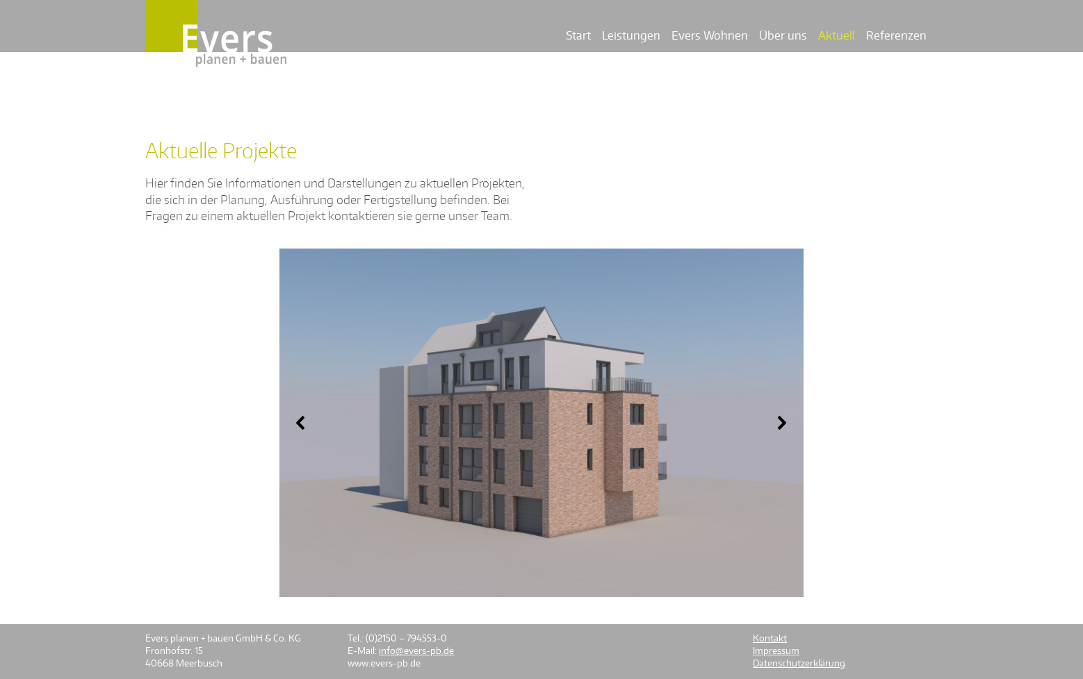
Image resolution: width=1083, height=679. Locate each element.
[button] (301, 423)
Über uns (783, 35)
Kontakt (770, 638)
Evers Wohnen (709, 35)
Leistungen (631, 35)
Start (578, 35)
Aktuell (836, 35)
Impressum (776, 650)
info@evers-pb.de (416, 650)
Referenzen (896, 35)
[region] (541, 423)
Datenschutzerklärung (799, 663)
